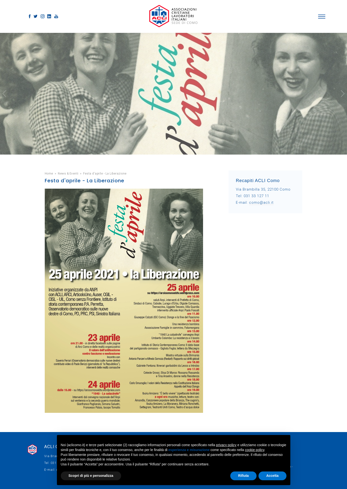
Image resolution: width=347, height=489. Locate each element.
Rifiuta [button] (243, 476)
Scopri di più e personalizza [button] (91, 476)
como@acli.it (261, 202)
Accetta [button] (272, 476)
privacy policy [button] (226, 445)
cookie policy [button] (254, 450)
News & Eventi (68, 173)
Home (49, 173)
